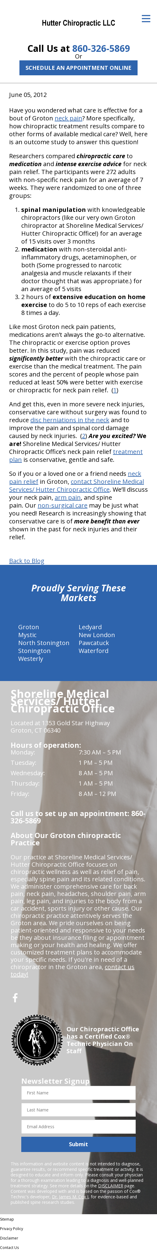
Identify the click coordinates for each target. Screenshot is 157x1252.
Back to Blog (26, 561)
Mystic (27, 635)
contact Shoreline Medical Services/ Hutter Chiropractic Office (76, 485)
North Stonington (44, 643)
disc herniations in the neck (69, 420)
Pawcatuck (94, 643)
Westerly (30, 659)
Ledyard (90, 627)
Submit (78, 1144)
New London (97, 635)
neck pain (68, 118)
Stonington (34, 651)
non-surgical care (62, 505)
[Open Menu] (146, 18)
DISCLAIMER (110, 1186)
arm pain (68, 497)
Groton (28, 627)
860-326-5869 (101, 48)
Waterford (93, 651)
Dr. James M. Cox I (70, 1197)
